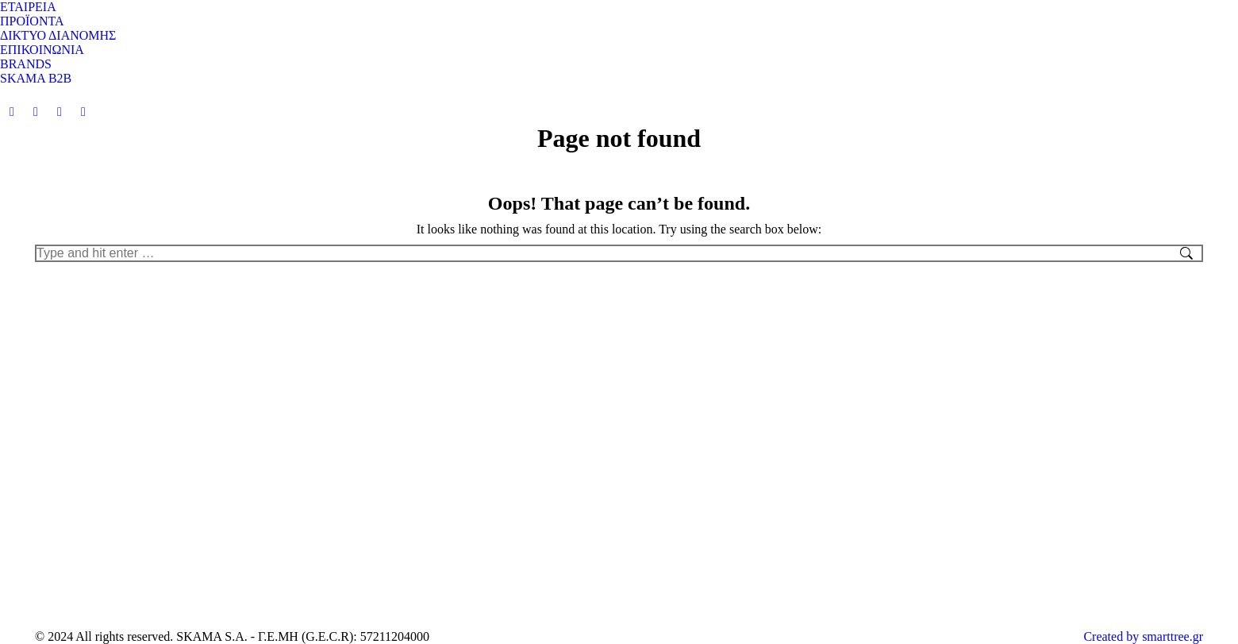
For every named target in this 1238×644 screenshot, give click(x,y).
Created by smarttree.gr (1143, 636)
